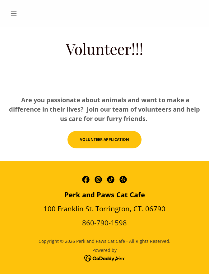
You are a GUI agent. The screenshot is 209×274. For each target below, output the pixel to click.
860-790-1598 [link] (104, 222)
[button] (22, 13)
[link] (86, 179)
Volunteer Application (104, 139)
